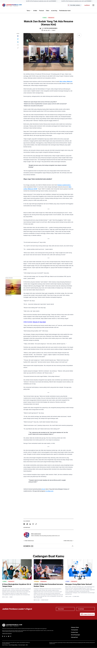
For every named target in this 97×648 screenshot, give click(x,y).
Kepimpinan (51, 17)
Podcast (41, 10)
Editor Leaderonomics (50, 28)
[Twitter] (4, 636)
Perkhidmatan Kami (64, 10)
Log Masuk (87, 5)
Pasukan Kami (74, 632)
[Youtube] (8, 636)
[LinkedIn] (6, 636)
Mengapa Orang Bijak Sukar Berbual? (78, 584)
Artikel (35, 10)
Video (47, 10)
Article (44, 17)
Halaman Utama (75, 627)
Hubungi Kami (74, 637)
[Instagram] (10, 636)
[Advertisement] (48, 505)
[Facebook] (2, 636)
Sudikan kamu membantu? (7, 633)
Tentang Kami (74, 629)
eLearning (54, 10)
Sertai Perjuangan (75, 634)
